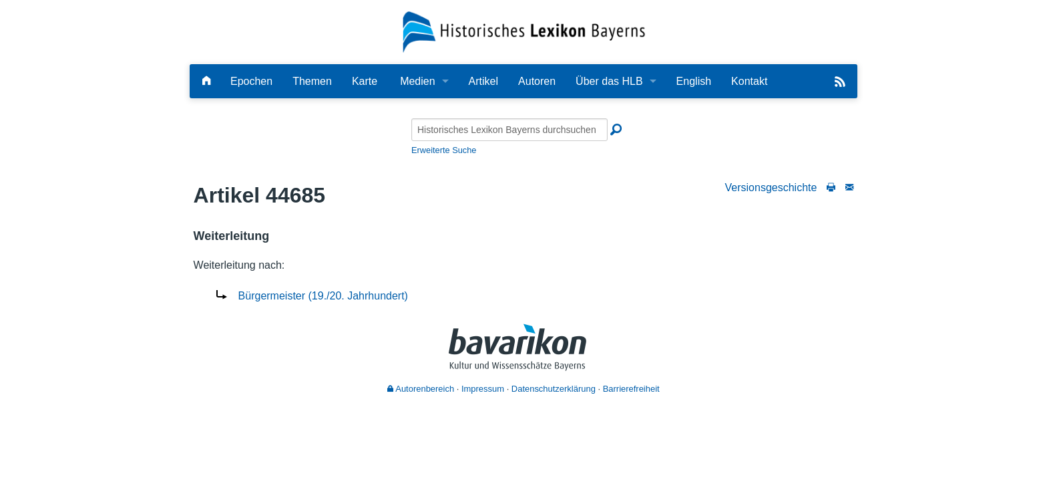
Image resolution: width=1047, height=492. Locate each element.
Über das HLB (609, 81)
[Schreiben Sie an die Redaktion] (849, 187)
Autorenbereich (420, 389)
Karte (364, 81)
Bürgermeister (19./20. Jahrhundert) (323, 295)
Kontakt (749, 81)
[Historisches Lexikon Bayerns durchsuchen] (509, 129)
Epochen (251, 81)
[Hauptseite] (206, 81)
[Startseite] (524, 31)
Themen (312, 81)
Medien (417, 81)
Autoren (537, 81)
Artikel (483, 81)
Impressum (482, 389)
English (693, 81)
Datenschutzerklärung (553, 389)
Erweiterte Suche (443, 150)
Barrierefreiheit (631, 389)
